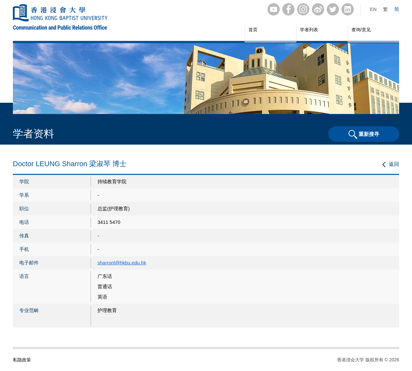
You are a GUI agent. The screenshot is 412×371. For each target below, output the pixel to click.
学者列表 (309, 29)
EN (373, 9)
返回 (394, 164)
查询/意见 (361, 29)
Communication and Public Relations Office (60, 27)
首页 (253, 29)
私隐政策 (22, 359)
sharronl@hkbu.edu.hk (122, 262)
